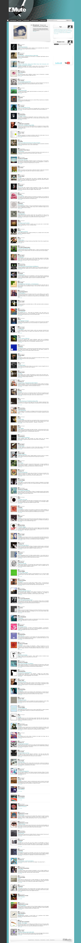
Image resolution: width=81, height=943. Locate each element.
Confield (20, 841)
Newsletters (52, 939)
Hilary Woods (56, 31)
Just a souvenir (21, 311)
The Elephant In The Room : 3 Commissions (28, 283)
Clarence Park (21, 762)
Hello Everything (22, 410)
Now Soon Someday (22, 655)
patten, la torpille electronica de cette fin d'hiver (29, 142)
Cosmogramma (21, 213)
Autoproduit (64, 32)
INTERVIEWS (26, 20)
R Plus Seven (21, 151)
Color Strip (20, 481)
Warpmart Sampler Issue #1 (24, 590)
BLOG (19, 20)
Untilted (20, 554)
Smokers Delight (22, 905)
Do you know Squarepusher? (25, 672)
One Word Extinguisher (23, 771)
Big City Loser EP (22, 563)
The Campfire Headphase (24, 490)
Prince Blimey (21, 789)
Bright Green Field (22, 90)
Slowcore (70, 30)
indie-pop (60, 31)
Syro (19, 134)
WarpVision (20, 581)
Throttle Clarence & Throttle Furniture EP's (28, 401)
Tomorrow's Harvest (22, 159)
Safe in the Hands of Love (24, 107)
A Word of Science (22, 806)
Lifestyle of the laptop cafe (24, 248)
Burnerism (20, 618)
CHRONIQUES (13, 20)
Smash (19, 517)
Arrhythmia (20, 869)
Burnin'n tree (21, 833)
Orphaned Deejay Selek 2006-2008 (26, 932)
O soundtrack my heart (23, 320)
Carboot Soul (21, 815)
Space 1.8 (20, 73)
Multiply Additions (22, 454)
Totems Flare (21, 240)
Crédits (47, 939)
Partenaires (37, 939)
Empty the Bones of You (23, 753)
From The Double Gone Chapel (25, 599)
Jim (19, 303)
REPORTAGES (34, 20)
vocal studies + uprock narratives (26, 861)
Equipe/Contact (31, 939)
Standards (20, 508)
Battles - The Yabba (22, 923)
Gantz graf (20, 851)
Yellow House (21, 446)
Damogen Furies (22, 116)
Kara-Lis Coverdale (69, 31)
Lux (19, 168)
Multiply (20, 536)
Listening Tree (21, 274)
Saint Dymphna (21, 293)
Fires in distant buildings (24, 437)
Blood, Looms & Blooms (23, 338)
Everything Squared (22, 47)
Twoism (20, 726)
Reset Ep (20, 373)
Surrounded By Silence (23, 545)
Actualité (55, 29)
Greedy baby (21, 419)
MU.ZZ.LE (20, 186)
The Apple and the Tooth (23, 223)
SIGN (19, 98)
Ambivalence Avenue (23, 231)
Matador (68, 32)
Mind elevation (21, 896)
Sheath (19, 717)
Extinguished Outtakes (23, 743)
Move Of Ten (21, 204)
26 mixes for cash (22, 700)
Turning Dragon (21, 365)
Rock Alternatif (56, 33)
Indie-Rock (59, 29)
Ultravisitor (20, 690)
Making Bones (21, 798)
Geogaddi (20, 644)
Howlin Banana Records (65, 29)
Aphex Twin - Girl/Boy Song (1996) (26, 125)
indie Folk (65, 30)
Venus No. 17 (21, 635)
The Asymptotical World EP (24, 81)
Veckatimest (21, 257)
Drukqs (19, 780)
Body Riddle (21, 428)
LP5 (19, 609)
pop (61, 32)
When (19, 878)
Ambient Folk (64, 31)
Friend (19, 356)
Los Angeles (21, 329)
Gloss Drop (20, 195)
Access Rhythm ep (22, 708)
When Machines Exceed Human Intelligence (28, 266)
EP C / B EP (20, 463)
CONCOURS (43, 20)
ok (69, 44)
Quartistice (20, 347)
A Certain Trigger (22, 527)
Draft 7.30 (20, 887)
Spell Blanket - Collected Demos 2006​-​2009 (28, 55)
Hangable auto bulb (22, 499)
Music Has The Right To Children (25, 663)
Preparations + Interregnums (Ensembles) (28, 382)
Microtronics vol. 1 (22, 626)
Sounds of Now (21, 824)
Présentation (42, 939)
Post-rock (58, 30)
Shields (19, 177)
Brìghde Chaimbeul (56, 32)
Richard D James (22, 681)
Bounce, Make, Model (23, 572)
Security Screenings (22, 472)
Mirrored (20, 391)
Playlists (61, 30)
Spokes (19, 735)
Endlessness (21, 914)
